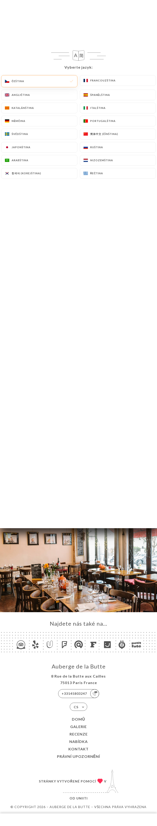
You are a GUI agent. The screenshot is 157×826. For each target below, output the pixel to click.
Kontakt (78, 749)
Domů (78, 719)
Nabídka (78, 741)
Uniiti (82, 798)
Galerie (78, 726)
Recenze (79, 734)
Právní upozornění (78, 756)
